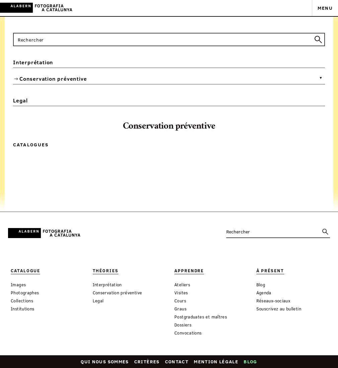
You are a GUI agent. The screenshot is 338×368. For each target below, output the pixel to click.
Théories (105, 271)
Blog (250, 361)
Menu (325, 8)
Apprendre (189, 271)
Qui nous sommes (105, 361)
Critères (147, 361)
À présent (270, 271)
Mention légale (216, 361)
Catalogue (25, 271)
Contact (177, 361)
